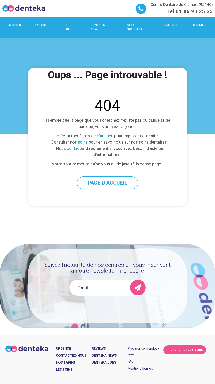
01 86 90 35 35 (194, 11)
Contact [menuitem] (199, 25)
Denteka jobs (104, 362)
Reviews (99, 348)
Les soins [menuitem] (67, 27)
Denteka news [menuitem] (97, 27)
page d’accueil (100, 135)
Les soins (64, 369)
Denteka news (104, 356)
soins (83, 142)
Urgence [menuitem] (171, 25)
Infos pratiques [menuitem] (134, 27)
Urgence (63, 348)
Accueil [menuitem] (15, 25)
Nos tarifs (65, 362)
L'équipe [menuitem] (42, 25)
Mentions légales (140, 368)
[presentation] (107, 307)
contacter (76, 148)
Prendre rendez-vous (184, 350)
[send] (138, 287)
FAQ (131, 361)
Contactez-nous (71, 356)
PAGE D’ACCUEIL (107, 183)
